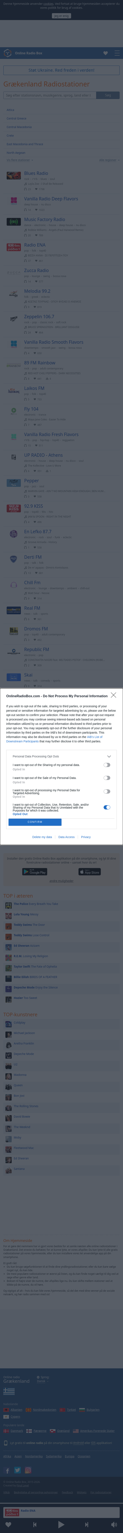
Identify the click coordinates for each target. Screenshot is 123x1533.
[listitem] (61, 756)
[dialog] (61, 766)
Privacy (86, 837)
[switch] (107, 765)
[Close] (115, 696)
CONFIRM (35, 822)
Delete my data (42, 837)
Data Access (66, 837)
